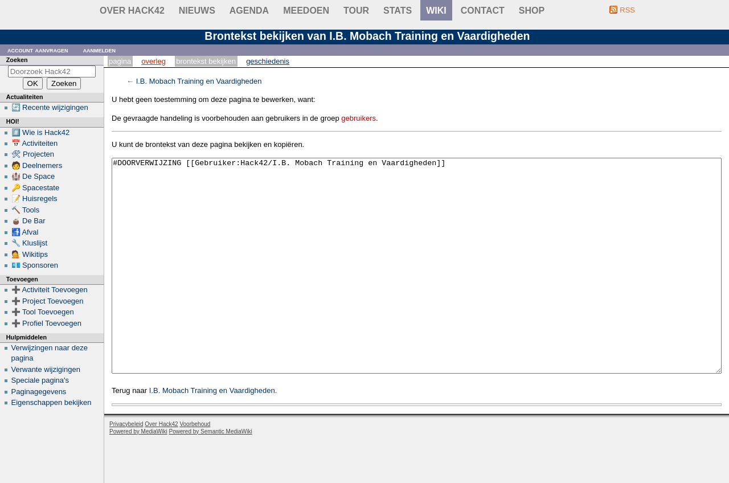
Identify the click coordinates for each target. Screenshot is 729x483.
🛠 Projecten (33, 154)
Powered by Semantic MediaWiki (210, 474)
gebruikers (358, 118)
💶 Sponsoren (35, 265)
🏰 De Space (33, 176)
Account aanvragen (37, 50)
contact (483, 10)
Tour (356, 10)
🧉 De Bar (28, 220)
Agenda (249, 10)
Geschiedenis (267, 61)
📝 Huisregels (34, 198)
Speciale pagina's (40, 380)
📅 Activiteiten (34, 143)
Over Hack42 (132, 10)
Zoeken (17, 59)
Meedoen (306, 10)
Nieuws (197, 10)
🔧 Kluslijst (29, 243)
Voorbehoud (194, 467)
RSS (627, 10)
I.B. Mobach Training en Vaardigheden (199, 81)
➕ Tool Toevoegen (42, 312)
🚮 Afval (25, 232)
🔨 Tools (25, 210)
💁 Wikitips (29, 254)
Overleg (153, 61)
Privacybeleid (126, 467)
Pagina (120, 61)
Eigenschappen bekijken (51, 402)
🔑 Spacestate (35, 187)
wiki (436, 10)
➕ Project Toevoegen (47, 301)
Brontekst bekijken (206, 61)
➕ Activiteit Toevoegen (49, 289)
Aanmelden (99, 50)
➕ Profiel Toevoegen (46, 323)
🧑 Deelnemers (37, 165)
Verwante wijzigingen (45, 369)
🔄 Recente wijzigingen (49, 107)
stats (397, 10)
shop (531, 10)
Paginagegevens (39, 391)
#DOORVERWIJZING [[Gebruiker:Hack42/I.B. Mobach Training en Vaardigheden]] (417, 287)
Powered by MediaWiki (138, 474)
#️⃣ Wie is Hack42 (40, 132)
